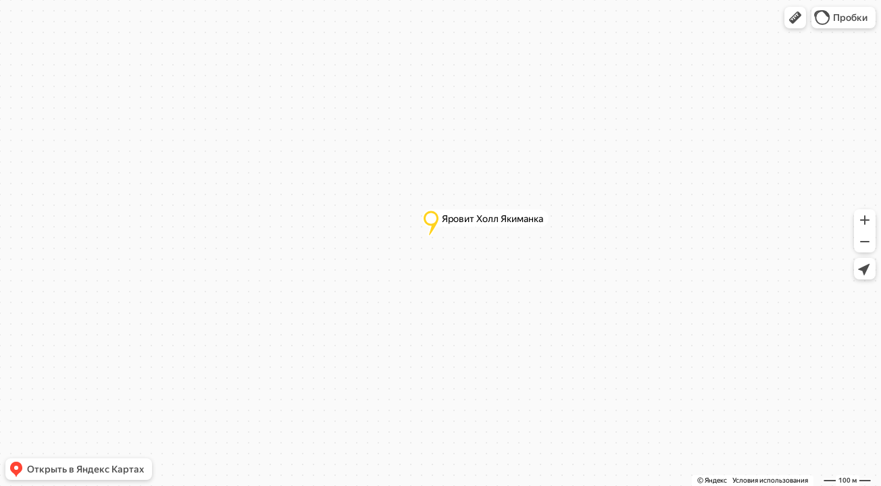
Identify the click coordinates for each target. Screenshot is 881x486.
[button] (795, 17)
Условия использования (770, 480)
